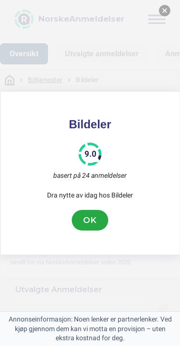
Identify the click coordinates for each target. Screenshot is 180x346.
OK (90, 220)
